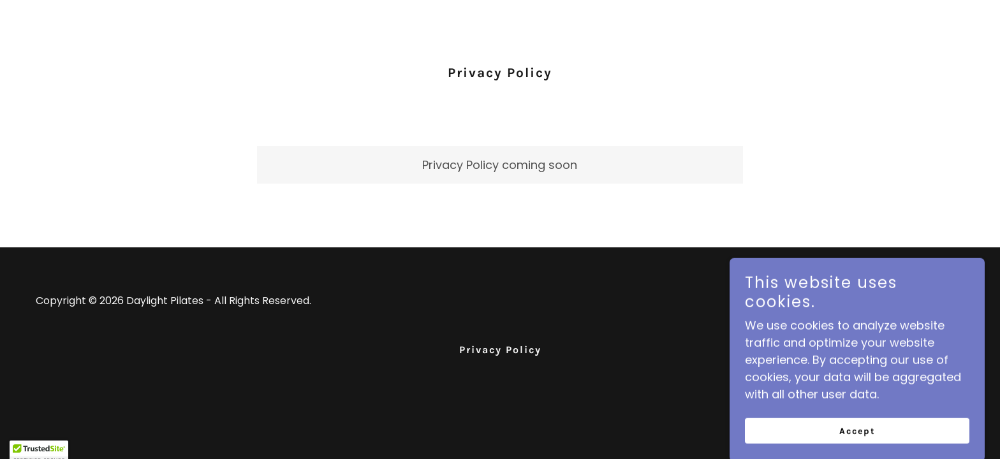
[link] (922, 309)
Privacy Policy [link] (500, 350)
